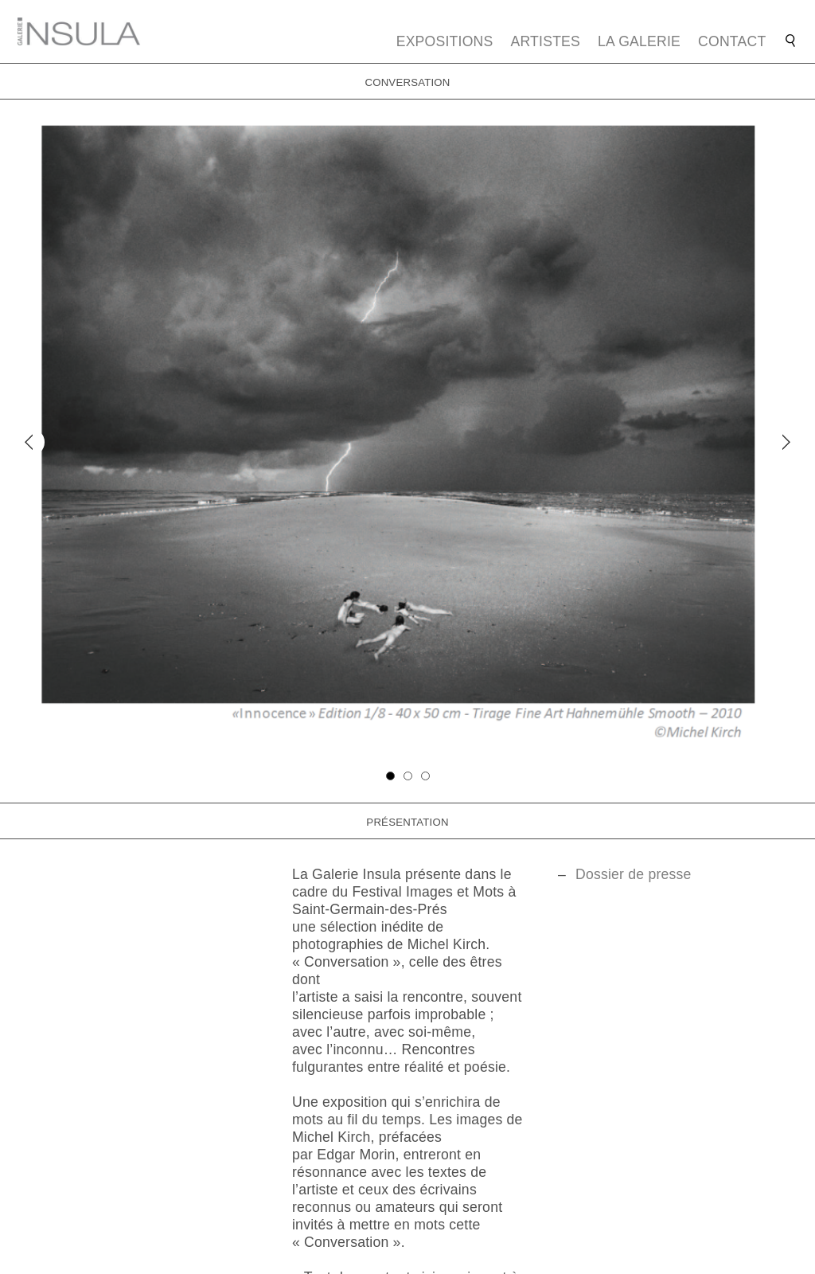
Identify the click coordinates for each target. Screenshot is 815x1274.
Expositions (444, 41)
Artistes (546, 41)
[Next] (783, 442)
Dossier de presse (633, 874)
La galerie (639, 41)
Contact (732, 41)
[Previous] (31, 442)
